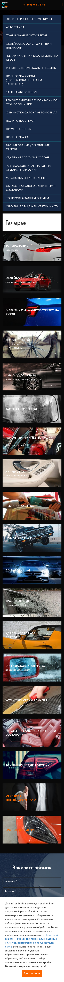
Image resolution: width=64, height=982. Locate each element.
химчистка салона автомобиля (31, 113)
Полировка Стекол (21, 121)
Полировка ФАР (18, 137)
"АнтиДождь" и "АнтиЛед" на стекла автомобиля (28, 168)
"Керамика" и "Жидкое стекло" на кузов (32, 58)
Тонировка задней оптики (27, 198)
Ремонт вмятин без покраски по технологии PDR (32, 102)
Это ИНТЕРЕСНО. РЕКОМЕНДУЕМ (29, 19)
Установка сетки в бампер (26, 178)
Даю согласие (32, 973)
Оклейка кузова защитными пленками (29, 46)
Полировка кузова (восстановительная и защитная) (24, 80)
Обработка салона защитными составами (31, 188)
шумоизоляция (19, 129)
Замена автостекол (21, 92)
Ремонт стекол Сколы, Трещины (31, 68)
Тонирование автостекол (26, 36)
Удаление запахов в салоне (28, 158)
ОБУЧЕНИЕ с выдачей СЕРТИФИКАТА (32, 207)
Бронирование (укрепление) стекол (28, 147)
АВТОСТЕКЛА (15, 27)
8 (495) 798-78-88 (34, 5)
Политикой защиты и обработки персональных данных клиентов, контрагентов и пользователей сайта (31, 941)
